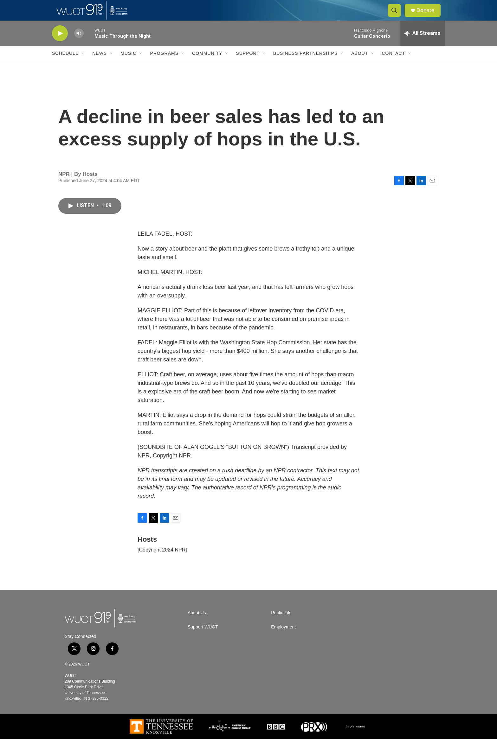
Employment (283, 639)
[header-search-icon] (396, 16)
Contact (393, 65)
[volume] (79, 46)
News (99, 65)
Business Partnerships (305, 65)
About (359, 65)
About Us (197, 625)
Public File (281, 625)
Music (128, 65)
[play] (60, 46)
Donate (429, 16)
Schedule (65, 65)
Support (247, 65)
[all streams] (422, 46)
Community (207, 65)
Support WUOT (203, 639)
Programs (164, 65)
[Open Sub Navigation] (83, 65)
